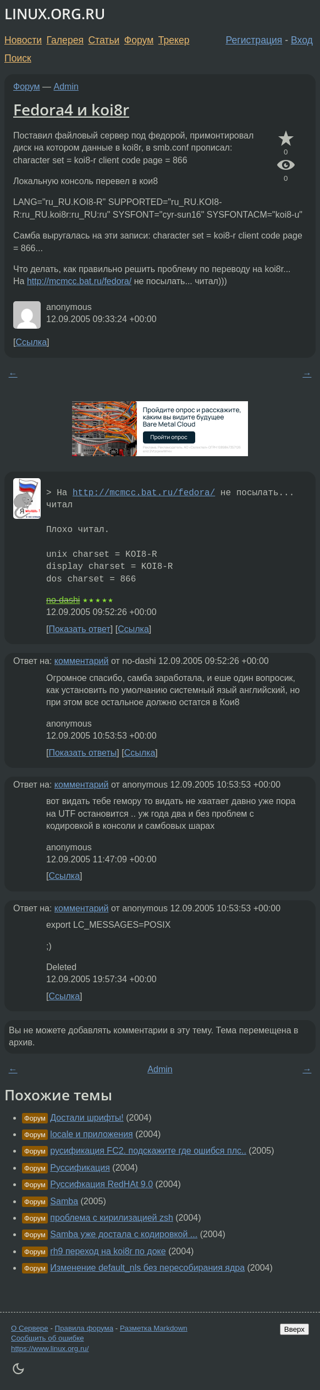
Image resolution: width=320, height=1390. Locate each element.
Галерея (65, 40)
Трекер (174, 40)
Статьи (103, 40)
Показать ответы (82, 752)
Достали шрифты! (86, 1117)
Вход (302, 40)
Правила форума (84, 1328)
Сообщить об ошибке (47, 1338)
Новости (23, 40)
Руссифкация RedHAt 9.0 (101, 1184)
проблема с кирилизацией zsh (111, 1217)
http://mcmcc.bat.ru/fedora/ (79, 281)
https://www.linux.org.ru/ (50, 1348)
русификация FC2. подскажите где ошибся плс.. (148, 1150)
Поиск (17, 58)
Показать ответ (79, 629)
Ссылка (31, 342)
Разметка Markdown (153, 1328)
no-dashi (63, 600)
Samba (64, 1201)
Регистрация (254, 40)
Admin (66, 86)
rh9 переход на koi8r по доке (107, 1251)
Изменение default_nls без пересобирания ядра (147, 1267)
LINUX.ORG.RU (54, 14)
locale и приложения (91, 1134)
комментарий (81, 661)
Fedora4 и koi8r (71, 109)
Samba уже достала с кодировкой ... (123, 1234)
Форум (138, 40)
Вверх (294, 1329)
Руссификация (80, 1167)
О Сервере (29, 1328)
